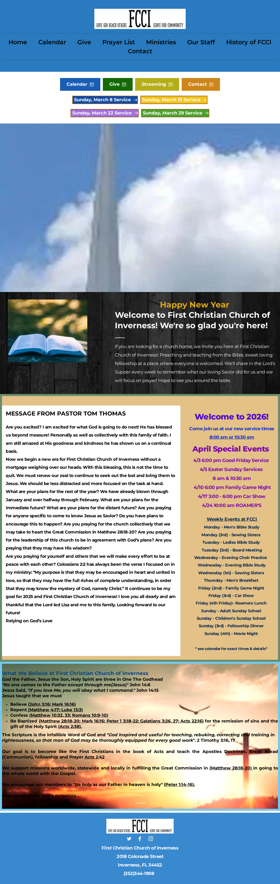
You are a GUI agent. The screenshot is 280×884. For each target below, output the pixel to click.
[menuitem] (18, 42)
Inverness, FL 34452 (140, 865)
